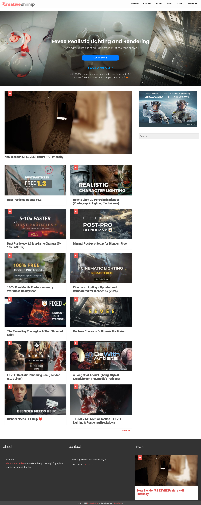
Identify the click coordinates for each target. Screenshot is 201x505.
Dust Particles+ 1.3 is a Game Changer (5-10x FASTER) (34, 245)
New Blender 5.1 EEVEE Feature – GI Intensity (34, 157)
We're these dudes (15, 463)
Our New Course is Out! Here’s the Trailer (99, 331)
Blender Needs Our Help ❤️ (24, 419)
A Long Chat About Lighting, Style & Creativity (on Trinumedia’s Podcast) (96, 377)
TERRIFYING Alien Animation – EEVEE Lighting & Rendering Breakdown (97, 421)
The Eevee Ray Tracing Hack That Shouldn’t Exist (35, 333)
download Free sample (100, 68)
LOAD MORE (125, 430)
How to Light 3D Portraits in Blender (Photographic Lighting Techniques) (96, 201)
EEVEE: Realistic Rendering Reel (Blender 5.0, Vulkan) (33, 377)
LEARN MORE (100, 57)
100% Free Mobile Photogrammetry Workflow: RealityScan (30, 289)
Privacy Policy (117, 503)
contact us (88, 464)
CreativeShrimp (92, 503)
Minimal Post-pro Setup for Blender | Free (100, 243)
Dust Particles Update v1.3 (24, 200)
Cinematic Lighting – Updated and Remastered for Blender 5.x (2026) (95, 289)
